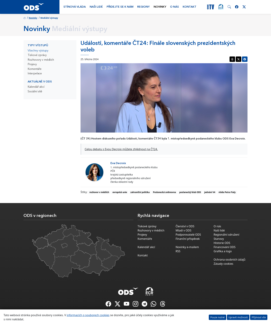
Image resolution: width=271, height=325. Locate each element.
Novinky (160, 7)
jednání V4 (209, 192)
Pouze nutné (217, 317)
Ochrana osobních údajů (229, 259)
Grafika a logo (223, 251)
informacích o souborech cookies (88, 315)
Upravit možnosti (238, 317)
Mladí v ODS (183, 230)
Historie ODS (222, 243)
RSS (178, 251)
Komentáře (34, 69)
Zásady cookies (223, 264)
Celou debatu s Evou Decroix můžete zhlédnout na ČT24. (121, 149)
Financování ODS (224, 247)
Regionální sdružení (226, 234)
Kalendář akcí (36, 87)
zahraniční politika (140, 192)
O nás (174, 7)
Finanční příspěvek (188, 239)
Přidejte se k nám (120, 7)
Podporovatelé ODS (188, 234)
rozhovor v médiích (99, 192)
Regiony (143, 7)
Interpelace (35, 73)
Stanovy (219, 239)
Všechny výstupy (38, 50)
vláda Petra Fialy (227, 192)
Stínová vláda (74, 7)
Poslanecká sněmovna (164, 192)
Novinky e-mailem (187, 247)
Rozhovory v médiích (41, 60)
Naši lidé (96, 7)
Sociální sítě (35, 91)
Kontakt (189, 7)
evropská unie (120, 192)
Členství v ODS (185, 226)
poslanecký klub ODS (190, 192)
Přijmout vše (259, 317)
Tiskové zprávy (37, 55)
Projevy (32, 64)
